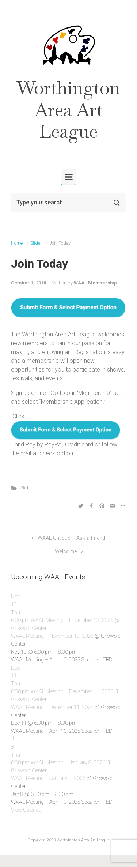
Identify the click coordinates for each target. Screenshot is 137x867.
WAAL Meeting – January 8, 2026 (48, 778)
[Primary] (68, 177)
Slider (36, 243)
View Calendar (27, 810)
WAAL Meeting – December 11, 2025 (52, 707)
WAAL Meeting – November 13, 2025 (52, 636)
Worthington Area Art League (68, 109)
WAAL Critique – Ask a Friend (71, 538)
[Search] (68, 202)
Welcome (66, 552)
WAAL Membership (95, 283)
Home (17, 243)
